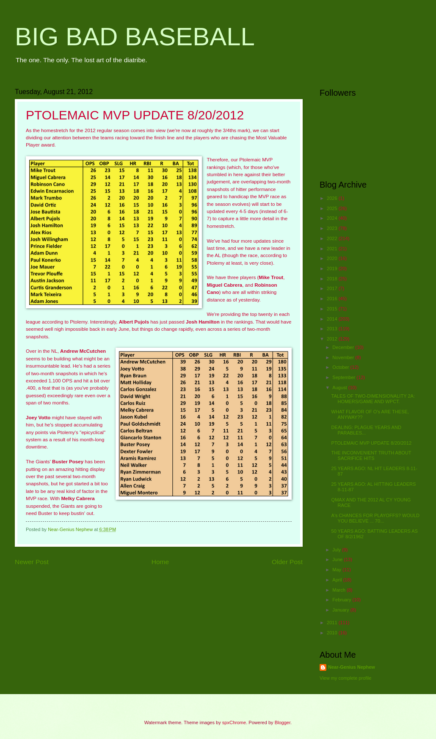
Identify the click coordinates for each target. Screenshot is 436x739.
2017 (333, 288)
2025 (333, 208)
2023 (333, 228)
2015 (333, 308)
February (342, 599)
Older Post (287, 561)
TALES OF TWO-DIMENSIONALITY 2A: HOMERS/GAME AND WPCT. (373, 398)
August (340, 387)
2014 (333, 318)
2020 (333, 258)
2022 (333, 238)
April (337, 579)
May (337, 569)
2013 (333, 328)
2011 (333, 622)
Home (160, 561)
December (343, 347)
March (339, 589)
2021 (333, 248)
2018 (333, 278)
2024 (333, 218)
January (341, 609)
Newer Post (32, 561)
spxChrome (234, 722)
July (337, 549)
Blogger (282, 722)
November (343, 357)
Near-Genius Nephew (351, 667)
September (344, 377)
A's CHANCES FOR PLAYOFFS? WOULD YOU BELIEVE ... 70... (375, 518)
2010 (333, 632)
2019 (333, 268)
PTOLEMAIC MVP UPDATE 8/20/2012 (371, 443)
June (338, 559)
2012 (333, 338)
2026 (333, 198)
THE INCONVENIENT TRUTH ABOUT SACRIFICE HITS (371, 455)
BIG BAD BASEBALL (135, 36)
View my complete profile (345, 678)
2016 (333, 298)
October (341, 367)
